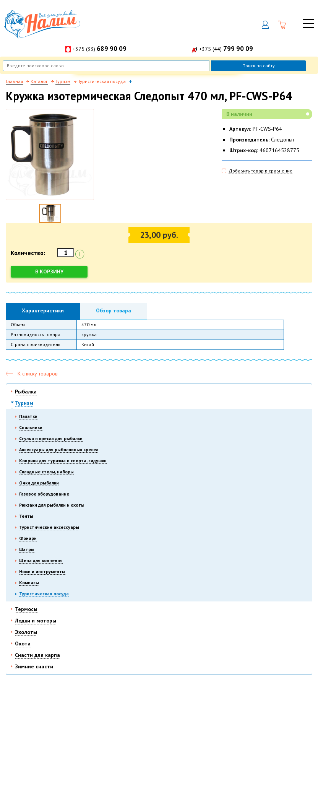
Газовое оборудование (44, 494)
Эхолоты (26, 632)
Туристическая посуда (44, 593)
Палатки (28, 416)
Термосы (26, 609)
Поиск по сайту (258, 65)
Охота (23, 643)
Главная (14, 81)
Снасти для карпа (37, 655)
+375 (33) (100, 49)
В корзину (49, 271)
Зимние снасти (34, 666)
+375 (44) (226, 49)
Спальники (30, 427)
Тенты (26, 516)
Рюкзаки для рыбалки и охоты (51, 505)
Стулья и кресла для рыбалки (51, 438)
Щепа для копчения (41, 560)
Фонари (28, 538)
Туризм (24, 403)
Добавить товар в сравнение (260, 171)
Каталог (39, 81)
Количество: (28, 253)
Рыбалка (26, 391)
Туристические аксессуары (49, 527)
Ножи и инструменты (42, 571)
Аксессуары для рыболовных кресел (58, 449)
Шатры (26, 549)
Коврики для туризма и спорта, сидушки (63, 460)
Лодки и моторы (35, 620)
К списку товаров (38, 373)
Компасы (29, 582)
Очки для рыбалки (39, 483)
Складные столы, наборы (46, 471)
